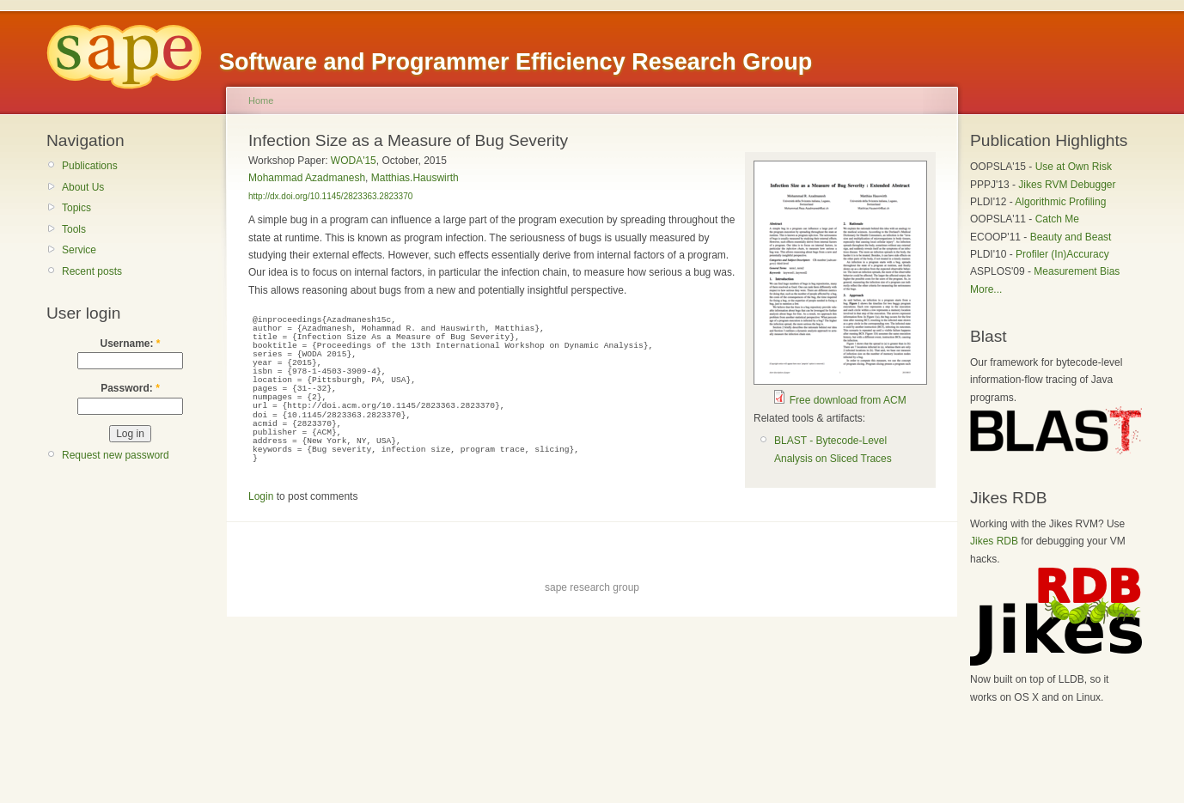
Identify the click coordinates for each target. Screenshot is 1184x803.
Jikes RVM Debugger (1066, 185)
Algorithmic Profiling (1060, 202)
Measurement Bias (1077, 271)
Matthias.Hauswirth (415, 178)
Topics (76, 208)
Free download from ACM (848, 400)
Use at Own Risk (1073, 167)
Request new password (115, 455)
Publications (90, 166)
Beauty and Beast (1071, 237)
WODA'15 (353, 161)
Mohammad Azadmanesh (306, 178)
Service (79, 250)
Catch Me (1057, 219)
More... (986, 289)
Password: (130, 388)
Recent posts (92, 271)
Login (260, 496)
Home (260, 100)
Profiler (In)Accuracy (1062, 254)
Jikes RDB (994, 541)
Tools (74, 229)
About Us (83, 187)
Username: (130, 344)
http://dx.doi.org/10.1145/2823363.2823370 (330, 196)
